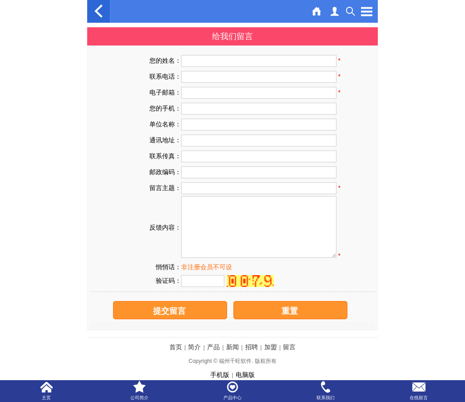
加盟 (270, 347)
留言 (289, 347)
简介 (194, 347)
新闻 (232, 347)
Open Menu (366, 11)
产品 (213, 347)
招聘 (251, 347)
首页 (175, 347)
